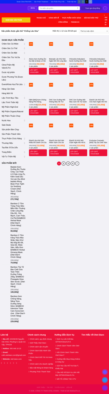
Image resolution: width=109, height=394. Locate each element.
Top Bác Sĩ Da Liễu (10, 148)
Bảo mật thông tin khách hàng (41, 368)
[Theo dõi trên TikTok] (86, 2)
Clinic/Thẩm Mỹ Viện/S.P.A (8, 66)
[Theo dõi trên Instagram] (83, 2)
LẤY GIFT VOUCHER (34, 71)
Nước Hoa (6, 121)
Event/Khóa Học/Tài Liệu (12, 84)
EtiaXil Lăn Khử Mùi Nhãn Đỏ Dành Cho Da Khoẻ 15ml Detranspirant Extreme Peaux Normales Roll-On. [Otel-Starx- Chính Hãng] (37, 142)
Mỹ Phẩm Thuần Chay (11, 116)
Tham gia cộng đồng (92, 8)
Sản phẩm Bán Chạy (10, 130)
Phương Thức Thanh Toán (40, 372)
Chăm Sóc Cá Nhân (10, 44)
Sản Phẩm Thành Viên (11, 134)
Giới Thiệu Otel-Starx (38, 343)
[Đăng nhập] (105, 8)
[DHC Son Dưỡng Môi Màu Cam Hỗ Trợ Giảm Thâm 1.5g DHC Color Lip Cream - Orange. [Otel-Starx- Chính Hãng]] (78, 88)
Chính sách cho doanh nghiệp (42, 364)
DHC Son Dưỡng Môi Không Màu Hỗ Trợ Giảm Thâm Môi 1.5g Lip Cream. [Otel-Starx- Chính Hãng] (57, 101)
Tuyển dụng (60, 387)
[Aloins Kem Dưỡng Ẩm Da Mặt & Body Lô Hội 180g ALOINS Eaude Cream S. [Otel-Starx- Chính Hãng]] (38, 47)
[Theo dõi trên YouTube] (17, 363)
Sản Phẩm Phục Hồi (57, 2)
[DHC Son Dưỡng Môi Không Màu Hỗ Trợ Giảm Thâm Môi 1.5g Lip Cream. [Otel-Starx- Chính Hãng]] (58, 88)
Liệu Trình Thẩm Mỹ (10, 102)
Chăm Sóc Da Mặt (9, 53)
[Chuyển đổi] (25, 43)
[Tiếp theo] (77, 163)
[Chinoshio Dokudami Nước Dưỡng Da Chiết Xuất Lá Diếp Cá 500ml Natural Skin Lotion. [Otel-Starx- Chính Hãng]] (78, 47)
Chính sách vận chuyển (39, 347)
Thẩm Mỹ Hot (71, 2)
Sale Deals (6, 125)
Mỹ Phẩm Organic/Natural (12, 112)
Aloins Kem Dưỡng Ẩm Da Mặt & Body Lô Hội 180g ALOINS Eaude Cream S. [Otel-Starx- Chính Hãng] (37, 60)
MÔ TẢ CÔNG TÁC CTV (66, 379)
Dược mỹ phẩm (8, 72)
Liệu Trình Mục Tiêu (10, 98)
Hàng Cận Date (8, 89)
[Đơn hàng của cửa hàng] (94, 31)
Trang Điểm (6, 152)
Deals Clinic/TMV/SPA (24, 2)
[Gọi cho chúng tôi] (14, 363)
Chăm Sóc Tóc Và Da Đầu (11, 58)
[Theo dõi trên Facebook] (79, 2)
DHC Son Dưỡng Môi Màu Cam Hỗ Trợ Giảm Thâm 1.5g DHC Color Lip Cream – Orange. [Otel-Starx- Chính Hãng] (78, 101)
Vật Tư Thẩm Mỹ (9, 157)
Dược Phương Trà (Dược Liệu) (12, 78)
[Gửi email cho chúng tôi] (11, 363)
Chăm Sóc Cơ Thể (9, 48)
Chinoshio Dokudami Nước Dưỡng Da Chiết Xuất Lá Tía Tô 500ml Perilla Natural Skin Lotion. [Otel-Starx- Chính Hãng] (97, 60)
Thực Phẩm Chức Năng (71, 18)
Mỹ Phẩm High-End (10, 107)
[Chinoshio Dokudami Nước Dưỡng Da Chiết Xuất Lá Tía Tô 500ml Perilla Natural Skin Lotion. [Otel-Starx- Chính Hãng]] (98, 47)
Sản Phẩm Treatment (41, 2)
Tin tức (50, 387)
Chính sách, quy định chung (41, 339)
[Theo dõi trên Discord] (90, 2)
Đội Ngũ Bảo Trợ (91, 18)
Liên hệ (69, 387)
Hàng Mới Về (54, 18)
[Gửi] (78, 8)
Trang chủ (41, 18)
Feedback (75, 22)
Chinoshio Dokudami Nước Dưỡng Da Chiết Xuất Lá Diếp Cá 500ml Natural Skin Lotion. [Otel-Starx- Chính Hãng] (78, 60)
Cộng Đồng (63, 22)
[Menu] (32, 8)
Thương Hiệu (7, 143)
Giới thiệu (41, 387)
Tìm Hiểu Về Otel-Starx (92, 335)
